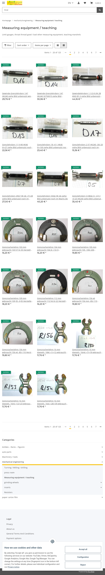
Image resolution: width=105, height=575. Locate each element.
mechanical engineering (13, 462)
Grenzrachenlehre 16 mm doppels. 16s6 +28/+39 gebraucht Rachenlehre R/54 (52, 402)
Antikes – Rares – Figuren (13, 447)
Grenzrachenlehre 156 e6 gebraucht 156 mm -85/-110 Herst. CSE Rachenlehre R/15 (85, 300)
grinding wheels (11, 482)
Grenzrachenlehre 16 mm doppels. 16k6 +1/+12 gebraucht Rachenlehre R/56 (51, 351)
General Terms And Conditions (20, 533)
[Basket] (95, 3)
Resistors (8, 492)
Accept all (81, 549)
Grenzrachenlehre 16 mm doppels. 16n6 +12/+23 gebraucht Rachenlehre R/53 (17, 402)
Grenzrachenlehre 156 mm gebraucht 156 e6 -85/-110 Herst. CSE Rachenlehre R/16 (17, 351)
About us (10, 529)
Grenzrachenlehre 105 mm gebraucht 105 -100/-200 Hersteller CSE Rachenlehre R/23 (86, 248)
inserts (7, 487)
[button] (79, 3)
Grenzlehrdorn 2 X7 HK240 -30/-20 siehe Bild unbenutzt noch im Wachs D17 (87, 146)
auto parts (6, 452)
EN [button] (69, 2)
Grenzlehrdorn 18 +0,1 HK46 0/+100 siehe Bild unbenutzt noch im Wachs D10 (52, 146)
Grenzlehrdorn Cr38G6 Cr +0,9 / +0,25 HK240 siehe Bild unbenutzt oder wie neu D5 (87, 197)
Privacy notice (39, 567)
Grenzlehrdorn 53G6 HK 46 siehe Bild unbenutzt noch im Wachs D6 (52, 197)
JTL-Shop (91, 571)
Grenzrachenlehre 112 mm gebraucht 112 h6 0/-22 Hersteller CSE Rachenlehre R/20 (52, 300)
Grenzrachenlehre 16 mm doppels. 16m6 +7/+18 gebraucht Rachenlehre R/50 (87, 351)
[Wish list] (85, 3)
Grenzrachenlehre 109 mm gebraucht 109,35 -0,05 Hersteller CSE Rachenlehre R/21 (17, 300)
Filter (7, 45)
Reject (81, 565)
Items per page (42, 45)
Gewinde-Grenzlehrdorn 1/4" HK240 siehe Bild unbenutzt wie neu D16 (16, 95)
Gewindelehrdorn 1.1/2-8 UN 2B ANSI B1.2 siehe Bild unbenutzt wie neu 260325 (86, 95)
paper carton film (10, 497)
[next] (100, 52)
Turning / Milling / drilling (15, 467)
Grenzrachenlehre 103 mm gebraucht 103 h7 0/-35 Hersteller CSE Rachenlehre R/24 (17, 248)
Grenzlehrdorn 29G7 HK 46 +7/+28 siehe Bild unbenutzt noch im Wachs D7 (17, 197)
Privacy (9, 524)
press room (9, 472)
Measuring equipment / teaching (19, 477)
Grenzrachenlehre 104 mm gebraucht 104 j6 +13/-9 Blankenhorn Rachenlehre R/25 (51, 248)
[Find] (49, 10)
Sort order (22, 45)
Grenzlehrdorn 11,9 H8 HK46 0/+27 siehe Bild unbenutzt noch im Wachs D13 (16, 146)
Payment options (13, 538)
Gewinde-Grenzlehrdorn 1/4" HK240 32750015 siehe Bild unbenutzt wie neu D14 (50, 95)
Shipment (10, 543)
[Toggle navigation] (3, 1)
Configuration (81, 557)
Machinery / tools (10, 457)
